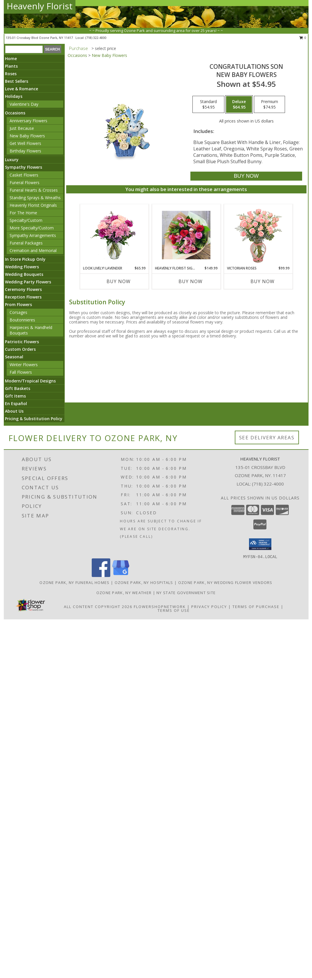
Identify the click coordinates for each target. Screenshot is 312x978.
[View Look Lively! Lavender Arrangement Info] (114, 235)
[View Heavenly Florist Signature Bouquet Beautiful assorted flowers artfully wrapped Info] (186, 235)
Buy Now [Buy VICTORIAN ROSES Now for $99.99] (262, 281)
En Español (16, 403)
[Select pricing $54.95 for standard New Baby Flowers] (208, 104)
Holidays (13, 96)
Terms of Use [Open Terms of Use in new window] (174, 610)
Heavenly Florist (40, 6)
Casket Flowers (24, 175)
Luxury (12, 159)
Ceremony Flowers (23, 289)
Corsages (18, 312)
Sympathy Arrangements (33, 235)
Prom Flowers (18, 304)
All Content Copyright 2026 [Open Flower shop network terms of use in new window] (98, 606)
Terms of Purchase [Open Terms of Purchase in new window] (255, 606)
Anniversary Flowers (28, 120)
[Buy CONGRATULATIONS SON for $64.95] (246, 176)
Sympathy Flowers (23, 167)
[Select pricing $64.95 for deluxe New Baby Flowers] (239, 104)
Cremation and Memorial (33, 250)
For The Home (23, 212)
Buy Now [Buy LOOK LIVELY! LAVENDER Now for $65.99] (119, 281)
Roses (11, 73)
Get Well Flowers (25, 143)
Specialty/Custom (26, 220)
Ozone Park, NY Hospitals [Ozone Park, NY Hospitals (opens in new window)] (144, 582)
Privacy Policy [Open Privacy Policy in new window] (209, 606)
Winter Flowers (24, 364)
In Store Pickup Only (25, 259)
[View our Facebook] (101, 575)
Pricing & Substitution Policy (33, 418)
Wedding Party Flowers (28, 282)
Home (11, 58)
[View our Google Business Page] (120, 575)
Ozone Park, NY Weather (124, 592)
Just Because (22, 128)
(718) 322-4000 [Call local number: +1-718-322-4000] (96, 37)
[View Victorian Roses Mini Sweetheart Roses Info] (258, 235)
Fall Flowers (21, 372)
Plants (11, 66)
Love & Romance (21, 88)
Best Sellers (16, 81)
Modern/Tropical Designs (30, 381)
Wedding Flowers (22, 266)
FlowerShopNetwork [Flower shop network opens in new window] (160, 606)
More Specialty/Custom (32, 228)
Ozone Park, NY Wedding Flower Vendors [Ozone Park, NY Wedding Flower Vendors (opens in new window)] (225, 582)
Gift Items (15, 396)
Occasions (15, 113)
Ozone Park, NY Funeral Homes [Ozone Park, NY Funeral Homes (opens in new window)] (74, 582)
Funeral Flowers (24, 182)
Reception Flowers (23, 297)
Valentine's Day (24, 104)
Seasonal (14, 356)
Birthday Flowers (25, 151)
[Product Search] (24, 49)
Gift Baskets (17, 388)
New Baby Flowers (27, 136)
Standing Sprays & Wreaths (35, 197)
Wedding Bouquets (24, 274)
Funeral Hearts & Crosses (34, 190)
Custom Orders (20, 349)
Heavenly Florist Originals (33, 205)
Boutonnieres (22, 320)
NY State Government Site (186, 592)
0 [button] (302, 37)
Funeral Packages (26, 243)
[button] (260, 544)
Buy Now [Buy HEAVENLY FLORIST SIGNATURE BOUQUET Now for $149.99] (190, 281)
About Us (14, 411)
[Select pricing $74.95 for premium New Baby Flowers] (269, 104)
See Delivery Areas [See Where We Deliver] (267, 437)
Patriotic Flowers (22, 341)
